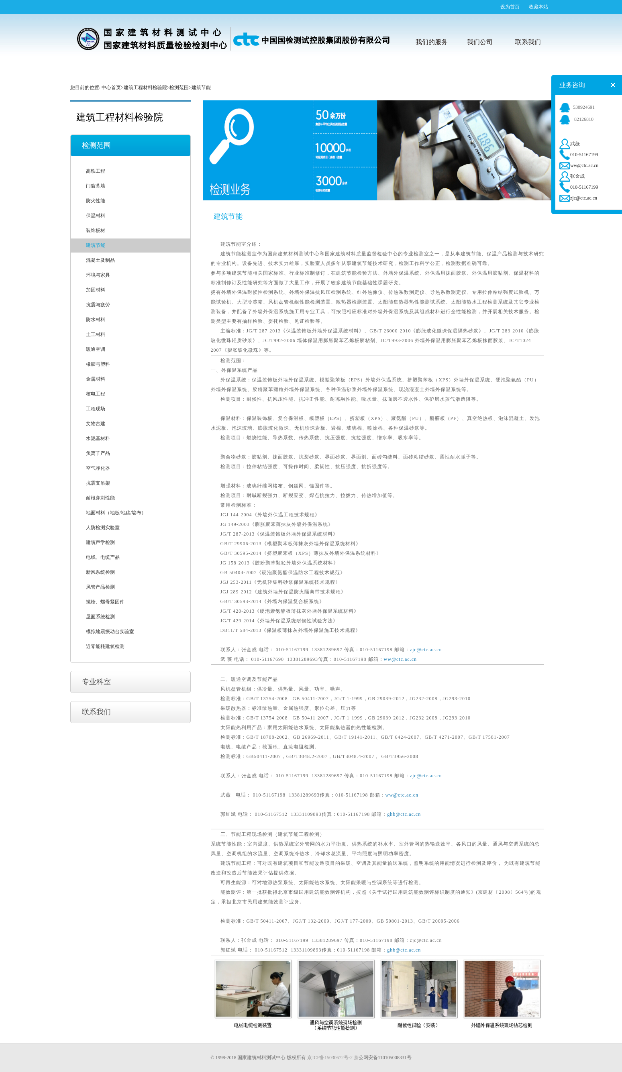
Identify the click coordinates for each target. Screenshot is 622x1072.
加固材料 (95, 290)
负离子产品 (98, 453)
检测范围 (179, 87)
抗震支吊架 (98, 483)
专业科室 (96, 682)
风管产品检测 (100, 587)
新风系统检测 (100, 572)
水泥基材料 (98, 438)
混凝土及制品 (100, 260)
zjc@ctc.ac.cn (426, 649)
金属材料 (95, 379)
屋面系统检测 (100, 617)
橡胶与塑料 (98, 364)
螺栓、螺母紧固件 (105, 602)
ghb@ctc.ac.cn (404, 814)
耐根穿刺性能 (100, 498)
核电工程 (95, 394)
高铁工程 (95, 171)
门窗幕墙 (95, 186)
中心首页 (111, 87)
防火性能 (95, 201)
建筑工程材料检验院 (145, 87)
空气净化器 (98, 468)
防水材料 (95, 319)
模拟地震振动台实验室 (110, 631)
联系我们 (96, 712)
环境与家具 (98, 275)
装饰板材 (95, 230)
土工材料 (95, 334)
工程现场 (95, 409)
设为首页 (510, 7)
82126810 (576, 119)
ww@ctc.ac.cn (400, 659)
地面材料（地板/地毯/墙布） (116, 513)
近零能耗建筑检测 (105, 646)
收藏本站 (538, 7)
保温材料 (95, 215)
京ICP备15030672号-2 (330, 1057)
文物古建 (95, 423)
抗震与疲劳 (98, 305)
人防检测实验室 (103, 527)
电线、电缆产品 (103, 557)
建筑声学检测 (100, 542)
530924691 (577, 107)
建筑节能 (95, 245)
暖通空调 (95, 349)
